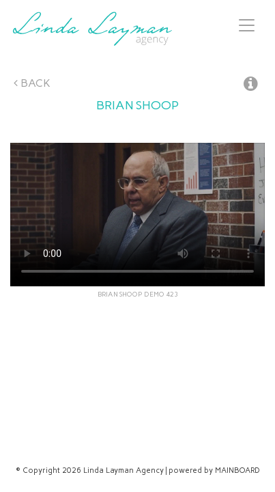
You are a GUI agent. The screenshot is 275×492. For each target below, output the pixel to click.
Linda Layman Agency (92, 28)
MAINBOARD (237, 470)
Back (32, 83)
